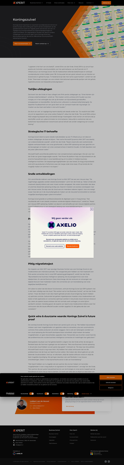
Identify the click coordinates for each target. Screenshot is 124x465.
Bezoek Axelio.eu (72, 246)
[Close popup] (91, 209)
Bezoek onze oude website (54, 246)
